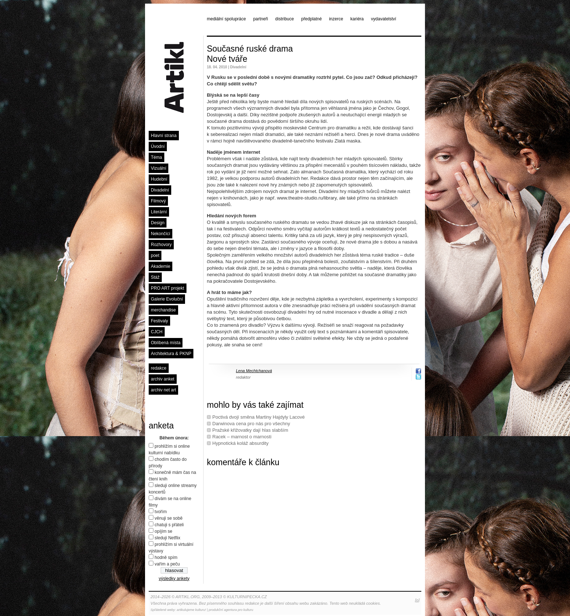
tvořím (160, 511)
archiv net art (163, 389)
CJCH (156, 331)
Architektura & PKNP (171, 353)
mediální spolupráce (226, 18)
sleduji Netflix (167, 537)
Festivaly (159, 320)
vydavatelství (383, 18)
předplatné (311, 18)
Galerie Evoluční (167, 299)
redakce (158, 368)
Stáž (155, 277)
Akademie (160, 266)
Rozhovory (161, 244)
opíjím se (163, 531)
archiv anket (162, 379)
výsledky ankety (174, 578)
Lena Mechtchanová (254, 371)
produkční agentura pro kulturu (231, 610)
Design (157, 222)
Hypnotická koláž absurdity (240, 443)
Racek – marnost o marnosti (242, 436)
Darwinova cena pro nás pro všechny (251, 423)
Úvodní (158, 146)
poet (155, 255)
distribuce (284, 18)
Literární (159, 211)
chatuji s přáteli (169, 524)
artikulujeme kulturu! (191, 610)
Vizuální (158, 168)
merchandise (163, 310)
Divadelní (160, 190)
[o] (417, 600)
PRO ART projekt (167, 288)
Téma (156, 157)
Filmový (158, 201)
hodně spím (165, 557)
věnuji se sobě (168, 518)
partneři (260, 18)
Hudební (159, 179)
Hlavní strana (164, 135)
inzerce (336, 18)
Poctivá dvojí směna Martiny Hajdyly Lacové (258, 417)
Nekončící (160, 233)
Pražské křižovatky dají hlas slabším (250, 430)
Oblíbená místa (165, 342)
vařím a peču (167, 564)
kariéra (357, 18)
